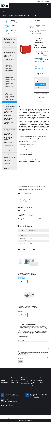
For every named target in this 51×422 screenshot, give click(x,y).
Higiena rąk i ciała (9, 42)
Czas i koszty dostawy (25, 383)
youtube (3, 405)
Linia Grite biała (8, 68)
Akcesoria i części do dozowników (9, 109)
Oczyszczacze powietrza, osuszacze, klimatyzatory (8, 149)
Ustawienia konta (14, 382)
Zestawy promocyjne (9, 157)
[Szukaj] (49, 11)
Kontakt (42, 380)
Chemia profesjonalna (8, 49)
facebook (1, 405)
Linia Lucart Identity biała (10, 84)
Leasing (32, 389)
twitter (6, 405)
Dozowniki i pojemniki (7, 62)
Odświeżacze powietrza (7, 56)
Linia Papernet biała (9, 77)
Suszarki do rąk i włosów (8, 112)
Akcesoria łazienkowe (10, 106)
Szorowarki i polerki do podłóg (9, 130)
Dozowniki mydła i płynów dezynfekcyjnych (9, 93)
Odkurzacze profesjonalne (8, 134)
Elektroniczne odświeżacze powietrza (10, 104)
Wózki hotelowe (8, 145)
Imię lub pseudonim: (22, 336)
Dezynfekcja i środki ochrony (9, 45)
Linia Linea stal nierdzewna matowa (9, 66)
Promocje (6, 168)
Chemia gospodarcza (9, 52)
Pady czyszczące (8, 142)
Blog (31, 390)
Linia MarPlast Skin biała (9, 73)
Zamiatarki (7, 163)
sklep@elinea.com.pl (43, 418)
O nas (41, 382)
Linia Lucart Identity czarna (10, 87)
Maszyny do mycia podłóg (9, 126)
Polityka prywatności (35, 380)
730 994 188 (14, 396)
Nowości (6, 166)
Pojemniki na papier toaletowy (9, 100)
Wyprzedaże (7, 160)
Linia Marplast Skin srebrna (9, 75)
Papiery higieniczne (9, 59)
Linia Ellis (7, 81)
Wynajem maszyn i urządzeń (9, 154)
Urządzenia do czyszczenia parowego (8, 138)
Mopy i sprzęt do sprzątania (8, 119)
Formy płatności (24, 381)
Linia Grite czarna (9, 70)
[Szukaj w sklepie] (26, 11)
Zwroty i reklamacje (5, 382)
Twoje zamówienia (15, 380)
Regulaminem (44, 331)
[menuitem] (5, 15)
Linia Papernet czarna (10, 79)
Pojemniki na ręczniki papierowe (10, 97)
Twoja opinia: (21, 340)
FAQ (1, 384)
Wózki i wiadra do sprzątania (9, 123)
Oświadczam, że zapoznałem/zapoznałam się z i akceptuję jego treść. (33, 353)
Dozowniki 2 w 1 (8, 90)
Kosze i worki (7, 115)
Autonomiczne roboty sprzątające (9, 39)
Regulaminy (3, 380)
